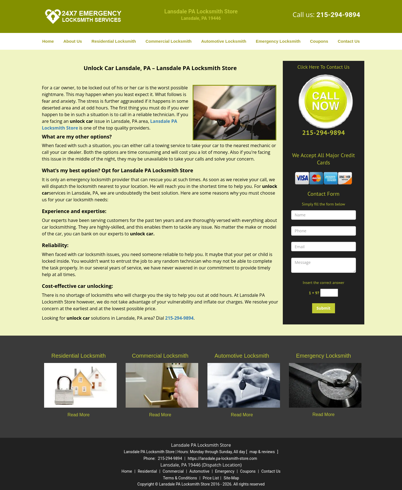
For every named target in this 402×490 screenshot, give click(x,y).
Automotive (199, 471)
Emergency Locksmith (278, 41)
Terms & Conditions (180, 478)
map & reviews (263, 452)
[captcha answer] (329, 293)
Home (48, 41)
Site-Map (231, 478)
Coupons (319, 41)
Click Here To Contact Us (323, 67)
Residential (147, 471)
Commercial (173, 471)
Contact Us (349, 41)
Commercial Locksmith (168, 41)
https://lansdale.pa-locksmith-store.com (222, 458)
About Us (72, 41)
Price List (211, 478)
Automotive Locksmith (223, 41)
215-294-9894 (338, 15)
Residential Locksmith (114, 41)
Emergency (224, 471)
